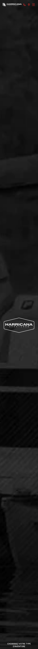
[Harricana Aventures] (12, 4)
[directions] (28, 4)
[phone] (24, 4)
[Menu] (33, 4)
